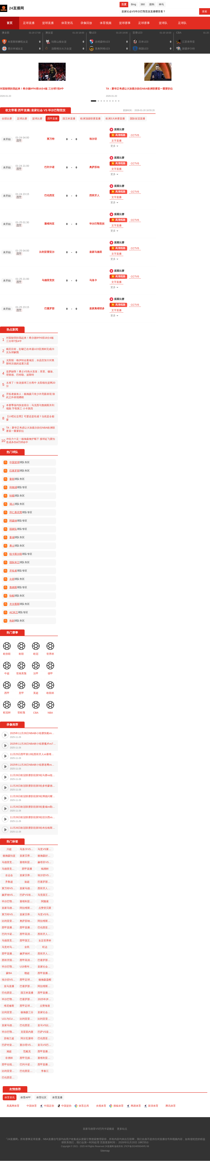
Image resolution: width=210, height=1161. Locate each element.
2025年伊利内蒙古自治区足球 (46, 999)
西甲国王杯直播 (28, 940)
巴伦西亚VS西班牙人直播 (10, 992)
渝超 (26, 881)
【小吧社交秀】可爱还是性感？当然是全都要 (30, 418)
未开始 (7, 139)
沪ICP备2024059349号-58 (136, 1146)
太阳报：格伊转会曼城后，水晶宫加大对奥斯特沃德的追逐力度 (30, 362)
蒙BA (9, 973)
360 (143, 4)
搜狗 (151, 4)
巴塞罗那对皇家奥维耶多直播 (46, 960)
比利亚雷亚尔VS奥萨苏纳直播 (46, 1018)
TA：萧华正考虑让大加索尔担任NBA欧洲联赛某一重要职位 (30, 429)
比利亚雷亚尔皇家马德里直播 (10, 1070)
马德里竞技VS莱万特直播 (10, 862)
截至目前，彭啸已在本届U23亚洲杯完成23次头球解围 (30, 351)
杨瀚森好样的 (45, 855)
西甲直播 (52, 118)
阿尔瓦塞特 (27, 1038)
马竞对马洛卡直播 (10, 947)
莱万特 (50, 138)
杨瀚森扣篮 (9, 855)
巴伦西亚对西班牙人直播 (28, 1070)
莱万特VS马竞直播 (10, 914)
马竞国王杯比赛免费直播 (46, 894)
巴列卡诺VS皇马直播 (28, 1064)
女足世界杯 (45, 940)
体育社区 (41, 1097)
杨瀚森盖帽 (45, 979)
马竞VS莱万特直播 (46, 849)
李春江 (45, 1070)
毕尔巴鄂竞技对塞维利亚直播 (10, 1031)
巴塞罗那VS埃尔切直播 (28, 999)
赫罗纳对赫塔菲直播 (28, 953)
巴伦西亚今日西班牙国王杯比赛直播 (46, 927)
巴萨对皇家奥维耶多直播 (10, 1044)
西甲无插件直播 (28, 1057)
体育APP (25, 1097)
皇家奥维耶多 (97, 308)
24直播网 (12, 8)
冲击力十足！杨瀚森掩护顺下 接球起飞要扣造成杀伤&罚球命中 (30, 440)
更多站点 (122, 1128)
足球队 (182, 22)
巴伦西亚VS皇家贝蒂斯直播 (28, 1025)
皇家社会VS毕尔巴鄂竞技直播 (46, 966)
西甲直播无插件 (46, 973)
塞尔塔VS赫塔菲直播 (28, 1044)
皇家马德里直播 (10, 1025)
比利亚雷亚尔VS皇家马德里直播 (10, 1012)
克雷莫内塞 (27, 1031)
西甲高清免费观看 (28, 933)
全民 (26, 947)
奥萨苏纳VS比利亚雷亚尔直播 (28, 920)
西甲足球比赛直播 (28, 979)
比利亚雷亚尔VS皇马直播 (10, 920)
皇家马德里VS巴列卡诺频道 (98, 1128)
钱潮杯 (45, 868)
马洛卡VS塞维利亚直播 (28, 849)
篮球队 (163, 22)
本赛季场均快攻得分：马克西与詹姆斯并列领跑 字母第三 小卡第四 (30, 407)
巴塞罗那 (49, 308)
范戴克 (27, 1051)
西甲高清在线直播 (28, 960)
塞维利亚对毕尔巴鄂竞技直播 (28, 862)
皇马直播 (9, 986)
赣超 (26, 973)
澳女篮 (49, 32)
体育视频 (105, 22)
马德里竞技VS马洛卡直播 (10, 868)
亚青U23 (137, 32)
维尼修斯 (9, 1005)
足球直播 (29, 22)
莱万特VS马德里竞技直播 (10, 888)
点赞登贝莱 (45, 907)
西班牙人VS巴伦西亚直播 (46, 933)
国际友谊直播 (137, 118)
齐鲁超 (9, 881)
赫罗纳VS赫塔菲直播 (10, 894)
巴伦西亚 (49, 195)
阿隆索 (45, 901)
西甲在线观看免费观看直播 (10, 1064)
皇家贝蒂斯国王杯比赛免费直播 (28, 855)
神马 (161, 4)
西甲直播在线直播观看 (46, 1051)
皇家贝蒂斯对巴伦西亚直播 (28, 914)
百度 (123, 4)
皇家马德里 (95, 251)
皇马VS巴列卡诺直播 (46, 1044)
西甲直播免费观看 (46, 992)
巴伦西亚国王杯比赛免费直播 (46, 1038)
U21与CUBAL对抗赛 (10, 1018)
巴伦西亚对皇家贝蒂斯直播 (10, 1077)
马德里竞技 (48, 280)
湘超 (9, 1051)
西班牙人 (94, 195)
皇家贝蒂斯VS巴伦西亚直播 (28, 875)
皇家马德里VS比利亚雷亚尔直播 (10, 907)
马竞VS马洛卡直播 (46, 914)
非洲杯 (9, 1057)
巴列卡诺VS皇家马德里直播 (10, 933)
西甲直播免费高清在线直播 (46, 1064)
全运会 (9, 875)
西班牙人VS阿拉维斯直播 (46, 888)
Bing (133, 4)
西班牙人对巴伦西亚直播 (46, 953)
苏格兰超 (9, 1038)
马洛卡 (93, 280)
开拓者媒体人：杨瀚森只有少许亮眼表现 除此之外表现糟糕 (30, 395)
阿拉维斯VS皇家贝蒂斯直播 (46, 986)
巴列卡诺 (49, 167)
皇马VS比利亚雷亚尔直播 (46, 1025)
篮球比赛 (37, 118)
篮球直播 (48, 22)
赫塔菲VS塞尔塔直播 (46, 862)
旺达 (44, 947)
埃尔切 (93, 138)
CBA (178, 32)
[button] (93, 101)
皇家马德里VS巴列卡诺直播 (28, 888)
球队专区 (19, 462)
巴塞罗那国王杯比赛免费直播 (28, 986)
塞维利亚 (49, 223)
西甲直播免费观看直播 (10, 927)
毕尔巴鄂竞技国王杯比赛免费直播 (10, 966)
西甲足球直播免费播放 (28, 1005)
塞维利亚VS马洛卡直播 (28, 901)
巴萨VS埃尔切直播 (28, 894)
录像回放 (86, 22)
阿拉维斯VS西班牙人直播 (46, 920)
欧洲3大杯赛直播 (115, 118)
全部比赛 (7, 118)
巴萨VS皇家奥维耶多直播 (46, 1031)
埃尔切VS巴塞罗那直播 (46, 875)
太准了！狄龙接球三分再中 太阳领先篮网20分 (30, 384)
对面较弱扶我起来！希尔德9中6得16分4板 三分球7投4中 (30, 339)
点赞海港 (45, 1005)
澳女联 (5, 32)
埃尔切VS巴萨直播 (10, 979)
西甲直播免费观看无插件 (10, 953)
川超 (9, 849)
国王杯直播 (69, 118)
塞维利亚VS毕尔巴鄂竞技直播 (46, 1057)
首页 (9, 22)
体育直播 (57, 1097)
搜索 (204, 11)
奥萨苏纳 (94, 167)
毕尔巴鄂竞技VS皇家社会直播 (10, 999)
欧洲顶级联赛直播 (90, 118)
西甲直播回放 (27, 927)
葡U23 (92, 32)
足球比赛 (22, 118)
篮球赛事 (125, 22)
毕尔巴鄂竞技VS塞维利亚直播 (10, 901)
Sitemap (105, 1150)
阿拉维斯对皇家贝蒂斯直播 (28, 907)
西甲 (19, 140)
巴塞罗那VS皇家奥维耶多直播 (46, 881)
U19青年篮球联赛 (28, 966)
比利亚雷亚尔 (46, 251)
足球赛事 (144, 22)
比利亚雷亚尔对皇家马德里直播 (28, 1018)
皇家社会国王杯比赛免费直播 (46, 1012)
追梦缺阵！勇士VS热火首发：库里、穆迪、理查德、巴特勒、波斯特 (30, 373)
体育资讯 (67, 22)
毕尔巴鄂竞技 (97, 223)
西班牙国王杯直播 (10, 960)
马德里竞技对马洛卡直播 (10, 940)
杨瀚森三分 (27, 1012)
